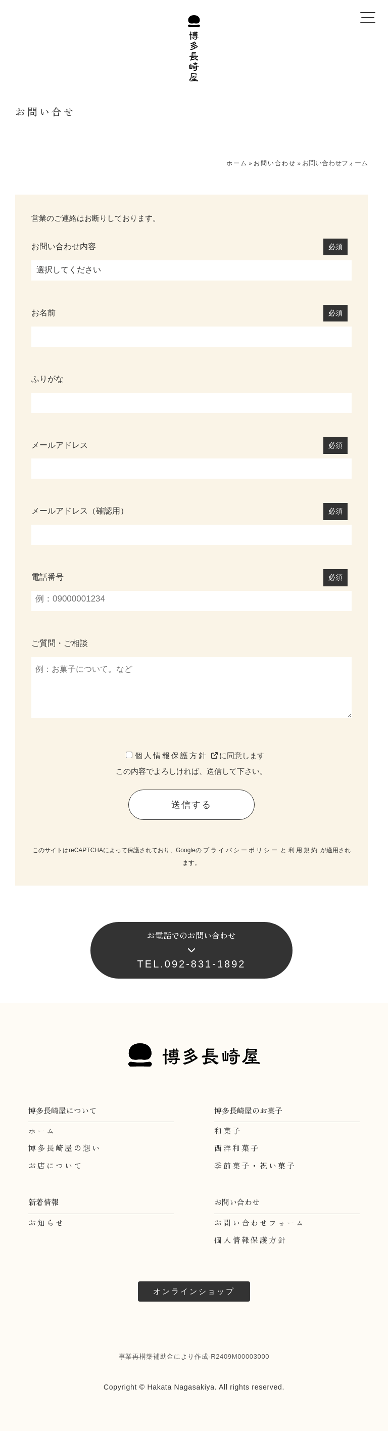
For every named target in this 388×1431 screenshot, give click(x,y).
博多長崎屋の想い (64, 1147)
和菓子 (227, 1130)
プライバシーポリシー (241, 850)
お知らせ (46, 1222)
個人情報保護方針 (177, 755)
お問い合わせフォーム (259, 1222)
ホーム (237, 163)
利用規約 (303, 850)
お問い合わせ (275, 163)
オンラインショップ (194, 1291)
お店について (55, 1165)
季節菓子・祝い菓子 (255, 1165)
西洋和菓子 (237, 1147)
